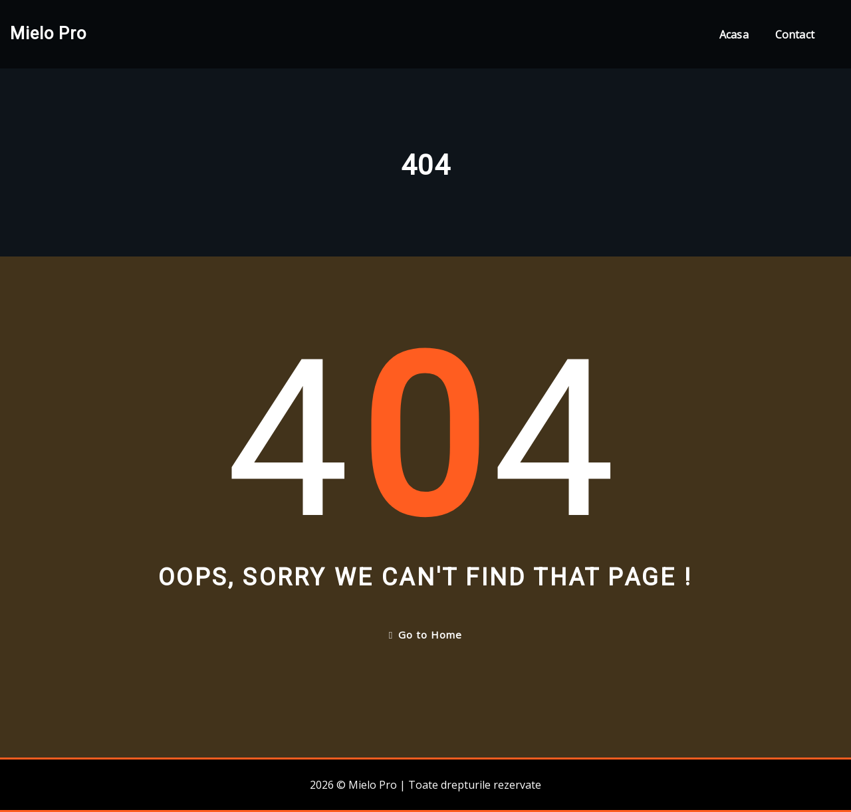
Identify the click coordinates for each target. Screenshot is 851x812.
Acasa (734, 34)
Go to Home (425, 634)
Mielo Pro (48, 33)
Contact (794, 34)
